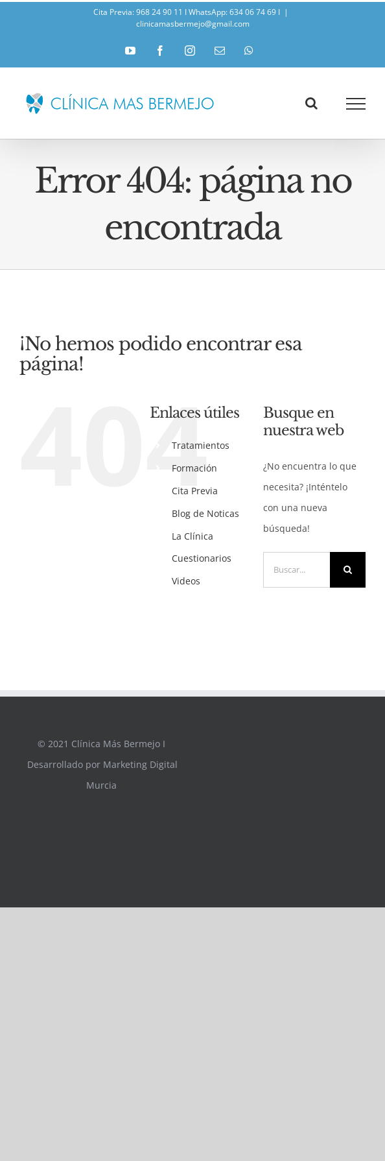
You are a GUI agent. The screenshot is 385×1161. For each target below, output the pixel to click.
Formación (194, 468)
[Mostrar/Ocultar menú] (356, 104)
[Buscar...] (296, 570)
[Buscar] (348, 570)
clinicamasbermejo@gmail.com (193, 23)
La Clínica (192, 536)
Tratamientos (200, 445)
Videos (186, 581)
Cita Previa (195, 491)
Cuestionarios (201, 558)
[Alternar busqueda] (311, 103)
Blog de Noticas (205, 513)
